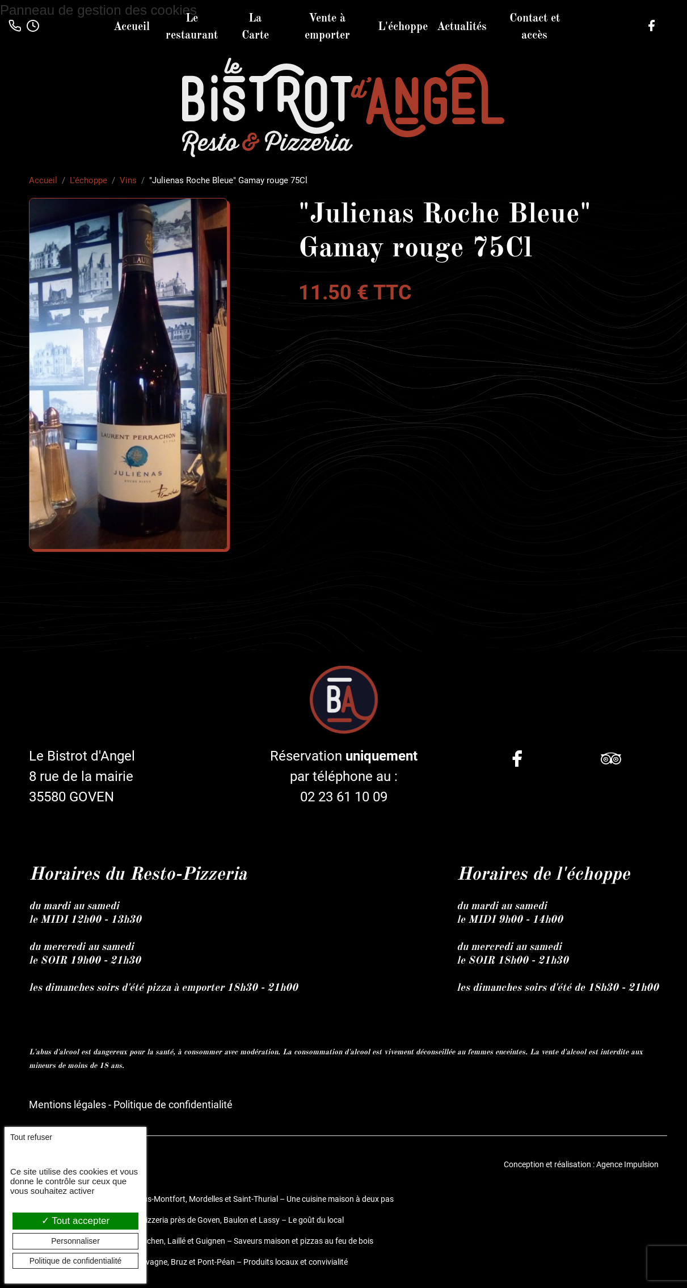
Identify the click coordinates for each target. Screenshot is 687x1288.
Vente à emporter (327, 27)
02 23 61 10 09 (343, 797)
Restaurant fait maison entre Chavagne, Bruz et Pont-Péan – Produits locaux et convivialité (188, 1261)
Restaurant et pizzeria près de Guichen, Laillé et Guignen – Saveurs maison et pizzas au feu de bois (201, 1240)
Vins (128, 180)
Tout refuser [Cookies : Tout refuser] (31, 1137)
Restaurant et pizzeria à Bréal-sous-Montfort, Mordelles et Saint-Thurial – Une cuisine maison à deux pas (211, 1198)
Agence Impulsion (627, 1163)
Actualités (462, 27)
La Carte (255, 27)
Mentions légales (67, 1104)
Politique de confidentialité (173, 1104)
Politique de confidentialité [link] (75, 1260)
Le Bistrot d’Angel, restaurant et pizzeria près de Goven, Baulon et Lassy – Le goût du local (186, 1219)
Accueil (131, 27)
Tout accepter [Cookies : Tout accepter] (75, 1220)
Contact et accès (534, 27)
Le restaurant (192, 27)
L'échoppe (403, 27)
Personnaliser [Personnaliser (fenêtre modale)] (75, 1240)
